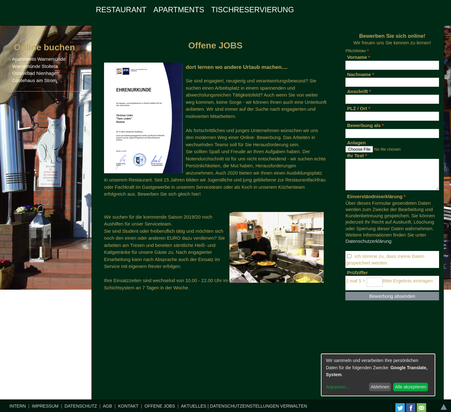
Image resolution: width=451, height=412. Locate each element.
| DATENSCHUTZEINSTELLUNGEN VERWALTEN (257, 406)
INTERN (17, 406)
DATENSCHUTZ (80, 406)
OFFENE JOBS (160, 406)
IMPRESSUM (45, 406)
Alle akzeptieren (410, 386)
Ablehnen (380, 386)
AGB (107, 406)
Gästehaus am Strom (34, 80)
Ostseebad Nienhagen (35, 73)
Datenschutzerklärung (368, 241)
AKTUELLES (193, 406)
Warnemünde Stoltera (35, 66)
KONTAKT (128, 406)
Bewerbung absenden (392, 296)
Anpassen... (337, 386)
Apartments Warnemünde (38, 59)
